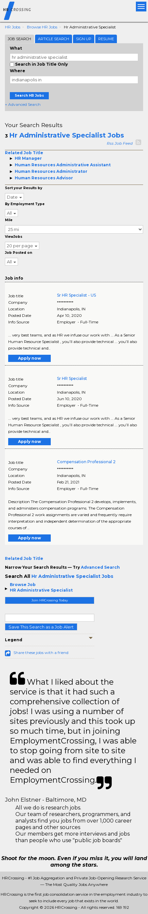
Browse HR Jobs (42, 26)
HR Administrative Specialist (41, 590)
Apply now (29, 358)
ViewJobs (13, 237)
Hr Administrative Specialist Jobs (66, 135)
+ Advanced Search (23, 104)
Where (17, 70)
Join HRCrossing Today (49, 600)
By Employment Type (25, 204)
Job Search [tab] (19, 39)
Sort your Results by (23, 188)
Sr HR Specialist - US (76, 295)
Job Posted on (18, 253)
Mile (8, 220)
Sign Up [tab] (83, 39)
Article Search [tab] (53, 39)
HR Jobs (12, 26)
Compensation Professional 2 (86, 461)
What (16, 48)
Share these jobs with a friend (40, 652)
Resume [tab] (106, 39)
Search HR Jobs (29, 95)
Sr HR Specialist (72, 378)
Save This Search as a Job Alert (41, 626)
